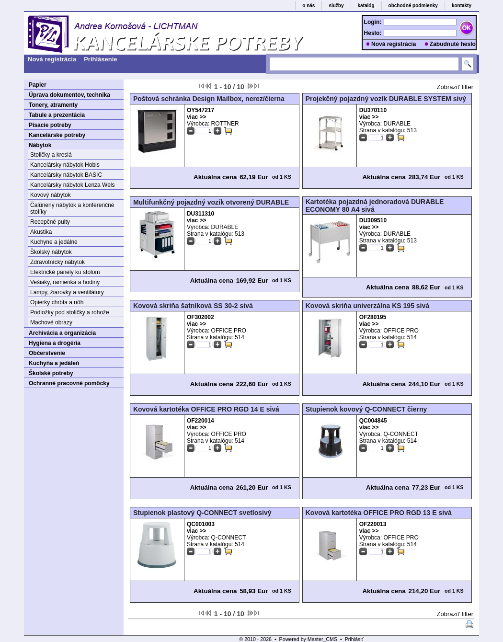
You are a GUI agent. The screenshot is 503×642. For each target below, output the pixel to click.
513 (412, 130)
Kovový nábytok (50, 195)
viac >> (196, 117)
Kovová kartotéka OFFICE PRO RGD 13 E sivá (379, 512)
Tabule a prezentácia (57, 115)
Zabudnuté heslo (453, 44)
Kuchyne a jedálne (54, 242)
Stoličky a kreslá (51, 154)
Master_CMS (322, 639)
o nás (308, 5)
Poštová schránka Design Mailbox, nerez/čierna (209, 99)
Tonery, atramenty (53, 105)
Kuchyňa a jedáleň (54, 363)
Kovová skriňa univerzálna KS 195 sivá (367, 306)
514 (239, 337)
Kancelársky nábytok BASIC (66, 175)
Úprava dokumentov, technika (69, 95)
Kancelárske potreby (57, 135)
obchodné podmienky (413, 5)
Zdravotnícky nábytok (57, 262)
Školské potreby (51, 373)
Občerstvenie (47, 353)
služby (336, 5)
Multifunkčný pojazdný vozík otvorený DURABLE (211, 202)
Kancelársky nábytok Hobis (65, 164)
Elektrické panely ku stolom (65, 272)
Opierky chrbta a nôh (56, 302)
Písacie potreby (50, 125)
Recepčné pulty (50, 221)
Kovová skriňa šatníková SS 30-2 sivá (193, 306)
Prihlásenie (100, 59)
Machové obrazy (51, 322)
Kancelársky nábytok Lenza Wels (72, 185)
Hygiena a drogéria (54, 343)
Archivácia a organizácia (62, 333)
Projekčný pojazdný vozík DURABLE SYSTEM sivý (386, 99)
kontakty (461, 5)
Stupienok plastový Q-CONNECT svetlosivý (202, 512)
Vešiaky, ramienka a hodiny (65, 282)
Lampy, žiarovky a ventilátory (67, 292)
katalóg (366, 5)
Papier (37, 84)
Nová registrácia (393, 44)
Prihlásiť (354, 639)
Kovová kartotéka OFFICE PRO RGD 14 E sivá (206, 409)
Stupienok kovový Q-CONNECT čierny (366, 409)
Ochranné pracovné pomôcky (69, 383)
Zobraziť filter (455, 87)
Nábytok (40, 145)
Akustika (41, 232)
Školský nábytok (51, 252)
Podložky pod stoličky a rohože (69, 312)
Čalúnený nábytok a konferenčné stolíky (72, 208)
